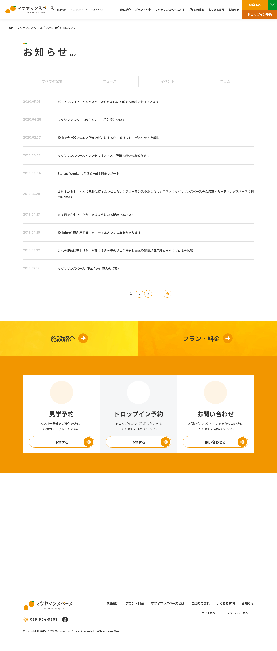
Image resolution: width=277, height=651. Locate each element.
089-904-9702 (44, 619)
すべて (52, 81)
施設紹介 (125, 9)
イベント (167, 81)
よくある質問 (216, 9)
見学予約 (255, 5)
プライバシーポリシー (240, 612)
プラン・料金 (143, 9)
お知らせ (234, 9)
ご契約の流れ (196, 9)
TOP (10, 27)
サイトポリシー (211, 612)
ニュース (110, 81)
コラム (225, 81)
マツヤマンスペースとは (169, 9)
